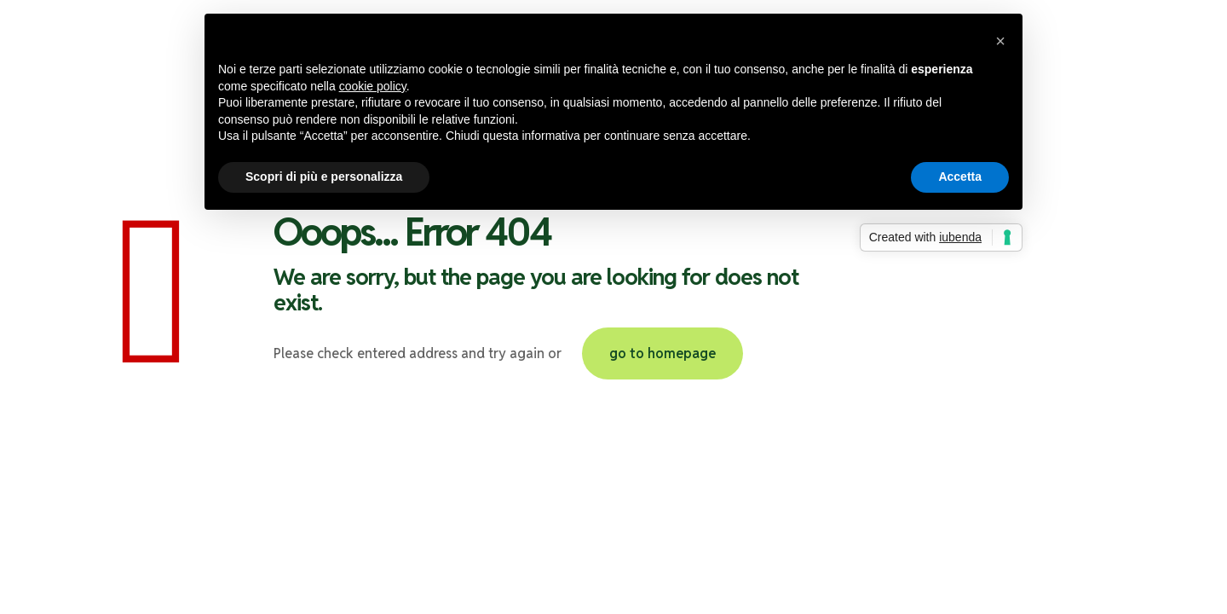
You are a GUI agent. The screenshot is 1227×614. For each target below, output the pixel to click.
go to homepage (662, 353)
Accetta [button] (960, 176)
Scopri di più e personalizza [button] (323, 176)
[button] (1000, 41)
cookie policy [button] (372, 86)
